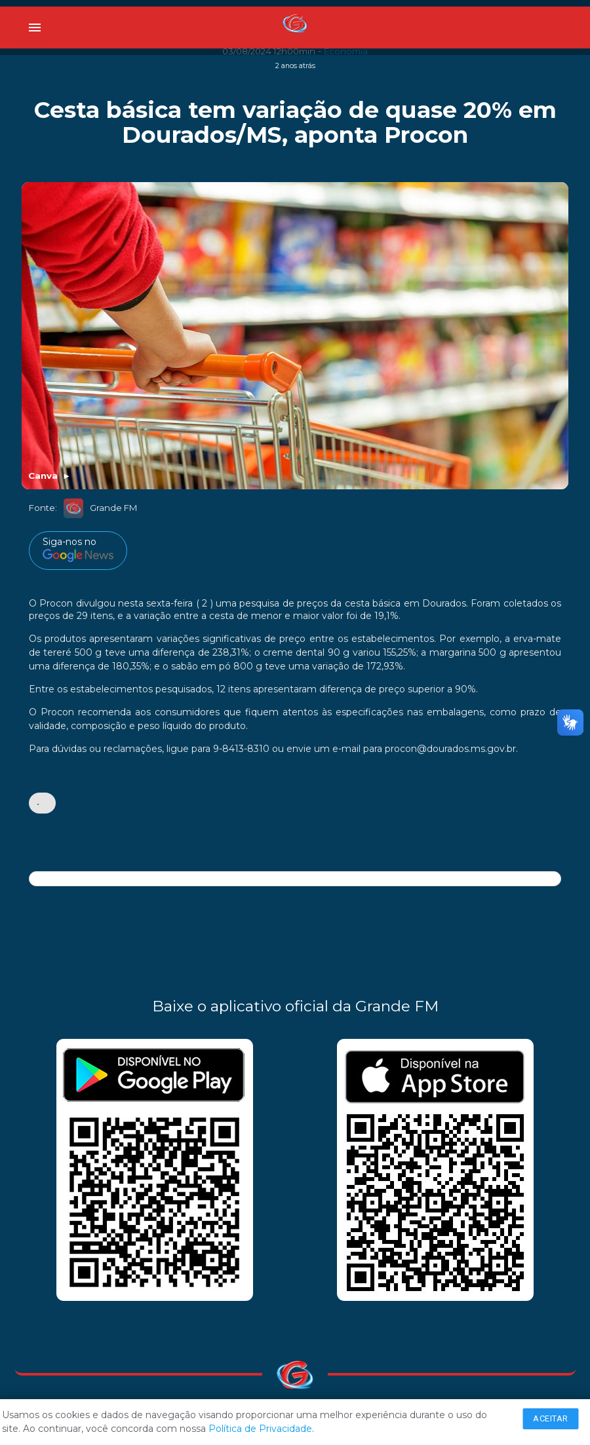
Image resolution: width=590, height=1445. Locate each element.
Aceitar (550, 1418)
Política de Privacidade (260, 1429)
